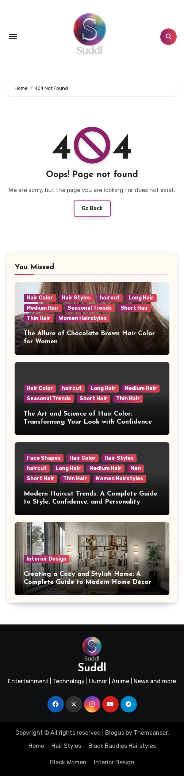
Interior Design (46, 559)
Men (135, 468)
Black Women (68, 762)
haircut (110, 298)
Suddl (92, 668)
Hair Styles (76, 298)
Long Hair (141, 298)
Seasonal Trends (90, 308)
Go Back (92, 208)
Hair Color (40, 298)
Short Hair (134, 308)
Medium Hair (43, 308)
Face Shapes (44, 458)
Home (36, 745)
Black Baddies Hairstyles (122, 745)
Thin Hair (38, 318)
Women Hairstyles (83, 318)
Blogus (114, 732)
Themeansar (151, 732)
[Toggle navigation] (13, 36)
